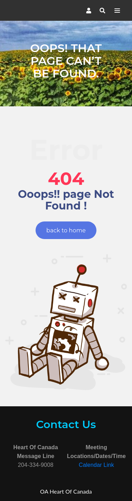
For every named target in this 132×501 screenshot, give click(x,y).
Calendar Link (96, 465)
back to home (66, 230)
